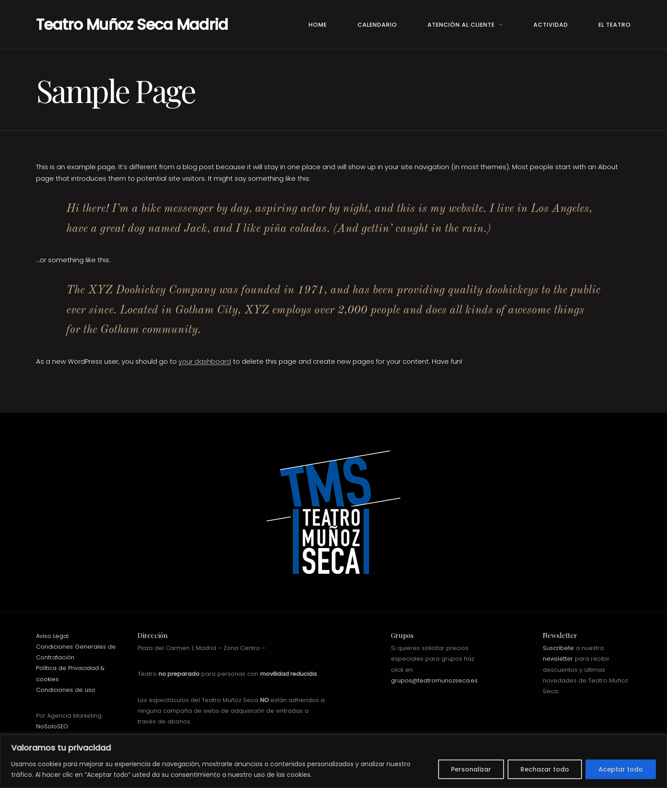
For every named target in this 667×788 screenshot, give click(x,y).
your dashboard (205, 361)
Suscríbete (558, 648)
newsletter (558, 658)
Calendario (377, 24)
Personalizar (471, 769)
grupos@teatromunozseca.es (434, 680)
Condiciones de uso (65, 690)
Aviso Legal (52, 636)
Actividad (550, 24)
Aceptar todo (620, 769)
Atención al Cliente (461, 24)
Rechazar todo (545, 769)
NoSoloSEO (52, 726)
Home (318, 24)
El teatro (614, 24)
